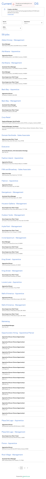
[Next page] (27, 468)
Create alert (11, 14)
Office (4, 27)
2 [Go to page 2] (24, 468)
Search (4, 21)
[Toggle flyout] (42, 23)
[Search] (12, 23)
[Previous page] (18, 468)
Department (27, 21)
